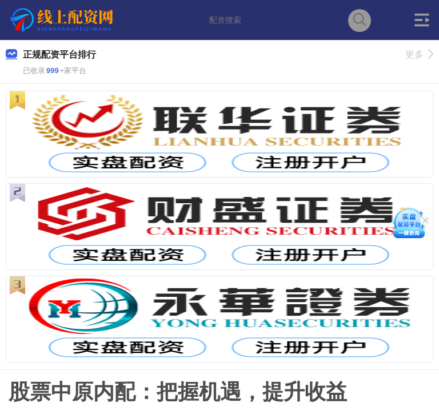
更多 (419, 54)
